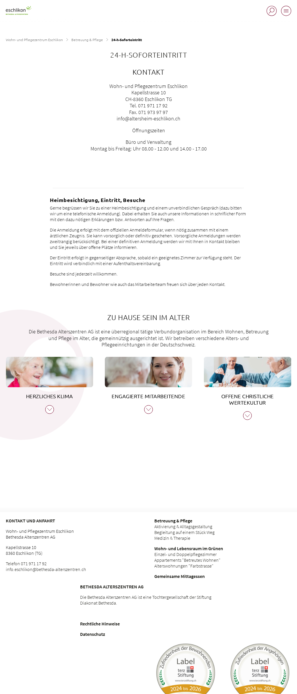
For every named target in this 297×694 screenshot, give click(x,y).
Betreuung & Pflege (87, 39)
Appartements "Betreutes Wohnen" (187, 560)
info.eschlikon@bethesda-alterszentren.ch (46, 569)
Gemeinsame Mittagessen (179, 576)
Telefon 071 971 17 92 (26, 563)
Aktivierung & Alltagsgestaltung (183, 526)
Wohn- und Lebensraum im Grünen (188, 548)
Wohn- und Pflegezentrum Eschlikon (34, 39)
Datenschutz (92, 634)
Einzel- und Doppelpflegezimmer (185, 554)
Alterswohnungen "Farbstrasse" (183, 566)
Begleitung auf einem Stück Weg (184, 532)
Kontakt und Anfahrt (30, 521)
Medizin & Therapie (172, 538)
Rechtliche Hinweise (100, 624)
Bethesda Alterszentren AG (112, 587)
